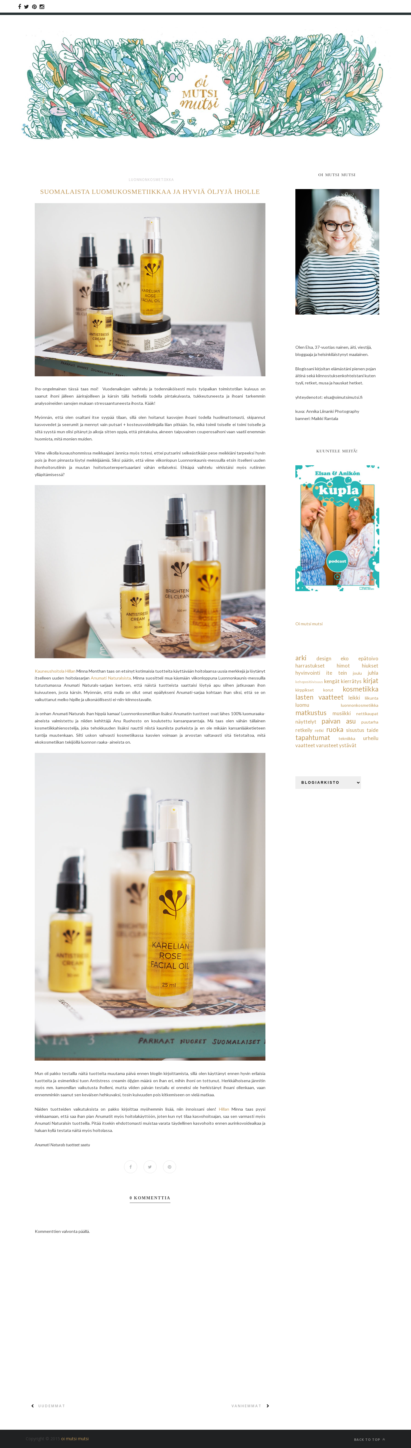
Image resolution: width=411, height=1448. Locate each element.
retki (319, 730)
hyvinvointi (307, 673)
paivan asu (338, 721)
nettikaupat (367, 713)
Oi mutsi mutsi (309, 623)
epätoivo (368, 658)
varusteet (327, 745)
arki (300, 658)
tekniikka (347, 738)
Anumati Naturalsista (111, 677)
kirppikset (304, 689)
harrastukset (310, 665)
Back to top (369, 1439)
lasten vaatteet (319, 697)
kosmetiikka (360, 689)
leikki (354, 697)
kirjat (370, 681)
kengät (332, 681)
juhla (373, 673)
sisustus (355, 730)
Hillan (224, 1109)
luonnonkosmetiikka (151, 180)
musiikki (342, 713)
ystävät (347, 745)
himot (343, 665)
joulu (357, 673)
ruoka (334, 729)
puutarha (369, 721)
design (323, 658)
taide (372, 730)
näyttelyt (305, 721)
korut (328, 689)
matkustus (311, 713)
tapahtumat (312, 737)
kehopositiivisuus (309, 682)
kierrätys (351, 681)
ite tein (336, 673)
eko (345, 658)
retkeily (303, 730)
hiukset (370, 665)
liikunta (371, 697)
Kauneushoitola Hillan (55, 671)
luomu (302, 705)
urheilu (370, 738)
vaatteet (305, 745)
